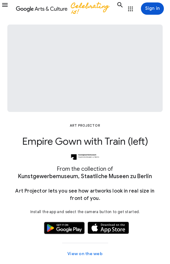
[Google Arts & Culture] (65, 8)
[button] (8, 8)
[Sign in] (152, 8)
